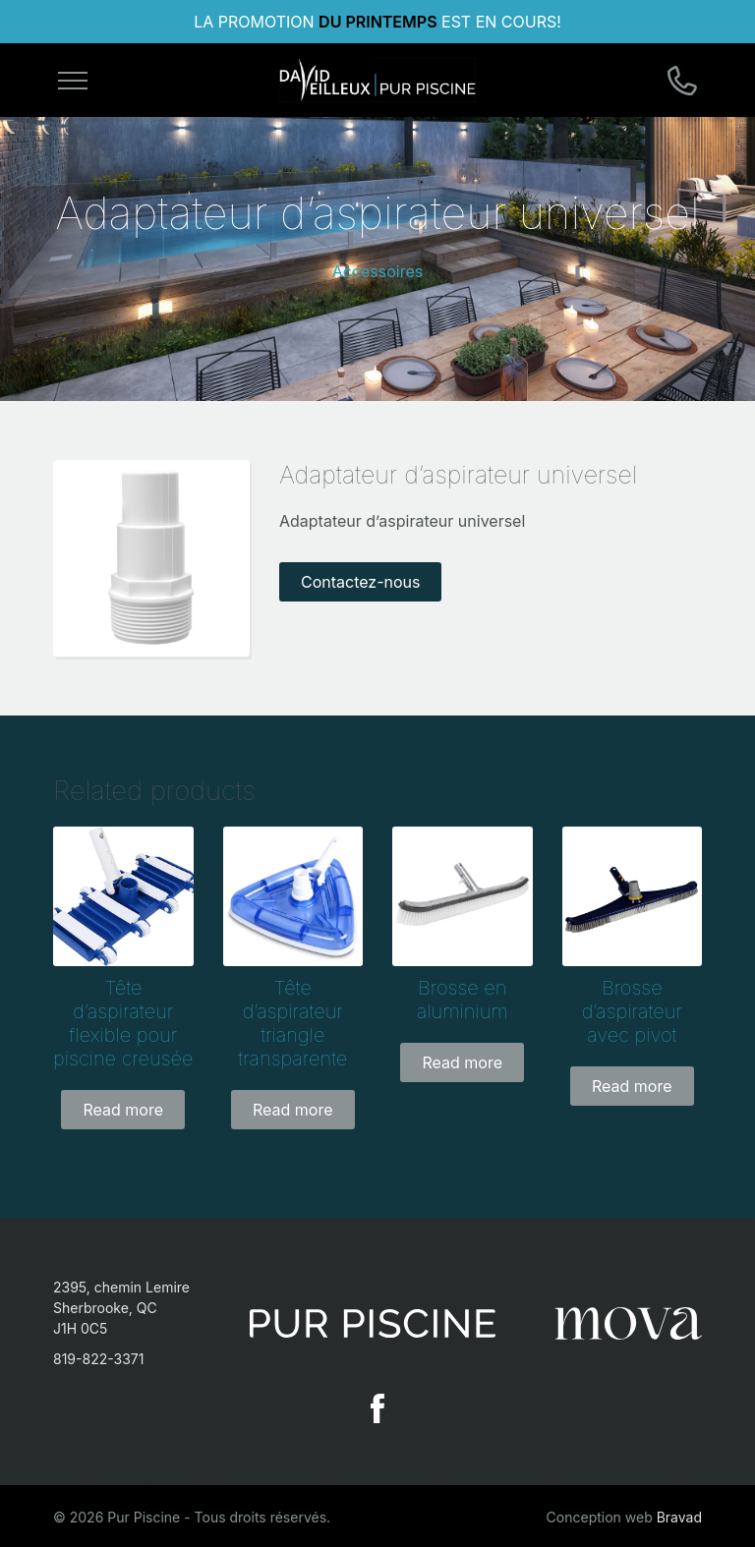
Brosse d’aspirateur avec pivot (632, 1011)
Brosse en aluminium (462, 999)
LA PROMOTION (256, 21)
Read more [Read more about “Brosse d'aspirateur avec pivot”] (632, 1086)
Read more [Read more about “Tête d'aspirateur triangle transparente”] (293, 1109)
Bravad (679, 1517)
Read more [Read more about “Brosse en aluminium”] (462, 1062)
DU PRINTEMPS (377, 21)
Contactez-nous (361, 582)
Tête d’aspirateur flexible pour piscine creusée (123, 1023)
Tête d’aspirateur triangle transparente (292, 1023)
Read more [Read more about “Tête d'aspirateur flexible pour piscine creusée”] (123, 1109)
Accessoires (378, 271)
